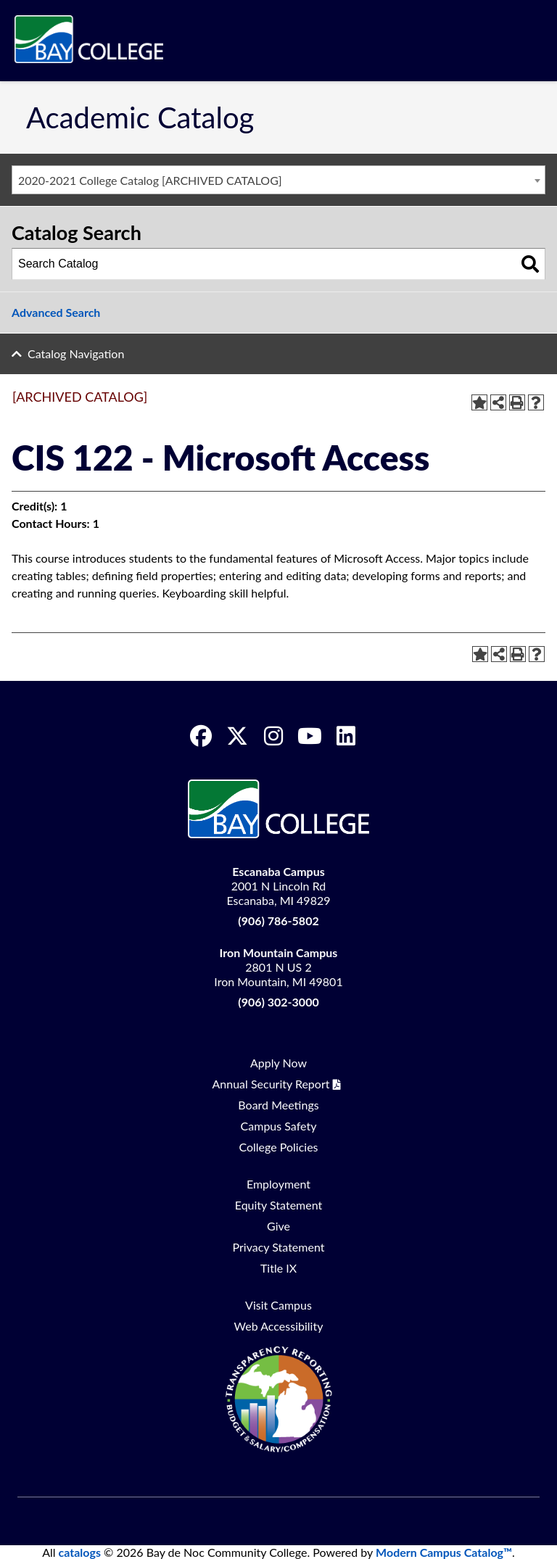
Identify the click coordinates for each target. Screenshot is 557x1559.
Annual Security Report (271, 1084)
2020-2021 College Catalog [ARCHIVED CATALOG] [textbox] (150, 180)
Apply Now (278, 1063)
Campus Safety (279, 1126)
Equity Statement (279, 1205)
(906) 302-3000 (278, 1002)
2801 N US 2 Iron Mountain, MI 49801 (278, 967)
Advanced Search (56, 312)
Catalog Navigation (76, 353)
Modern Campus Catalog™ (444, 1552)
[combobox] (278, 179)
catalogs (80, 1552)
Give (278, 1226)
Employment (278, 1184)
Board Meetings (278, 1105)
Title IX (278, 1268)
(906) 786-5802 (278, 920)
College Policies (278, 1147)
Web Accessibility (278, 1326)
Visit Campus (278, 1305)
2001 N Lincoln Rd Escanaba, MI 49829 (279, 885)
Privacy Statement (279, 1247)
